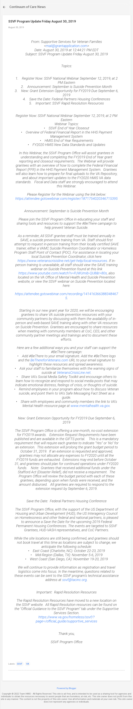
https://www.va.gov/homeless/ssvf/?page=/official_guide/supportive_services (66, 619)
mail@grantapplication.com (66, 46)
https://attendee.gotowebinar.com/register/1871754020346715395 (66, 199)
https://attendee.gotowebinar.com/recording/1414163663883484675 (66, 296)
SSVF (19, 664)
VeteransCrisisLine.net (74, 373)
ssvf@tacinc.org (74, 580)
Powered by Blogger (66, 688)
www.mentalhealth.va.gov (90, 406)
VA (27, 664)
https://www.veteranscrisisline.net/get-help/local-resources (62, 261)
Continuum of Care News (27, 7)
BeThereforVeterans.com (49, 360)
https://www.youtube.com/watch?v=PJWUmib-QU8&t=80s (62, 273)
